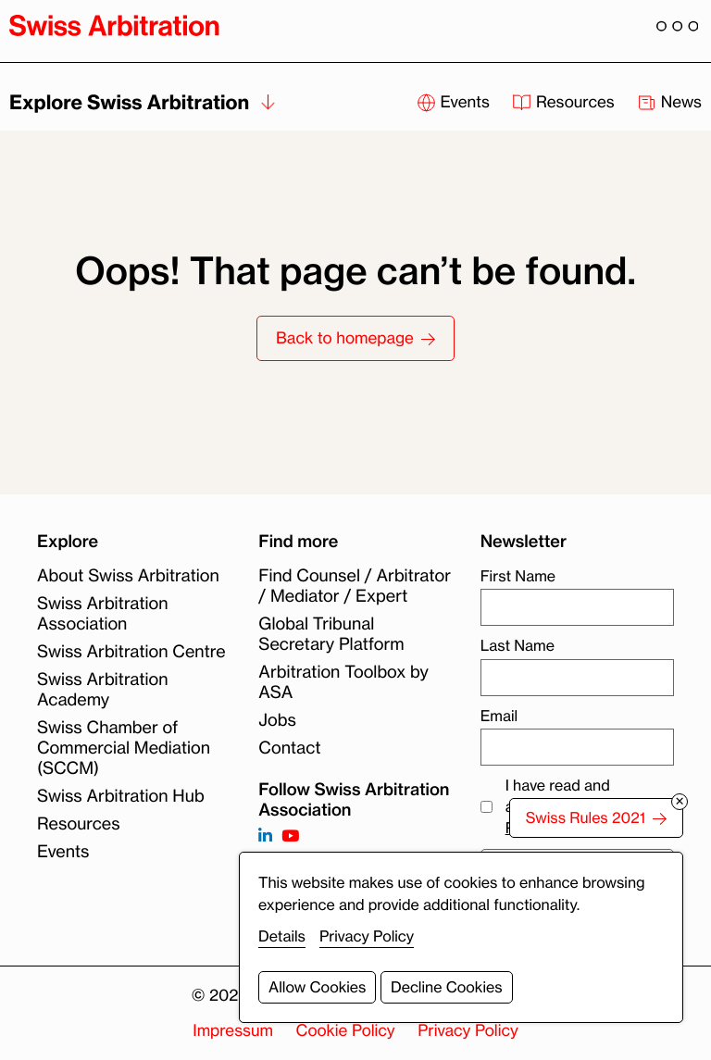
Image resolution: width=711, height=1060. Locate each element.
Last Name (517, 645)
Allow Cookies (317, 987)
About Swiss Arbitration (128, 576)
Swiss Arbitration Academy (102, 689)
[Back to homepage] (114, 25)
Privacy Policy (468, 1031)
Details (282, 936)
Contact (289, 748)
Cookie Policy (345, 1031)
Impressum (233, 1031)
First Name (517, 576)
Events (63, 852)
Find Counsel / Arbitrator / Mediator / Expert (354, 586)
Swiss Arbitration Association (102, 613)
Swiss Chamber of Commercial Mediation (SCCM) (123, 748)
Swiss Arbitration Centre (131, 652)
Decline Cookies (447, 987)
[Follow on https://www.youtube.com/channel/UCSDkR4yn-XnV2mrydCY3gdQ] (290, 836)
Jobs (276, 720)
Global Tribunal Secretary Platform (331, 634)
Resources (78, 824)
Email (499, 715)
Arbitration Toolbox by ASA (343, 682)
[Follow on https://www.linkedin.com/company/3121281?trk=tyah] (265, 836)
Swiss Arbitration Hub (121, 796)
